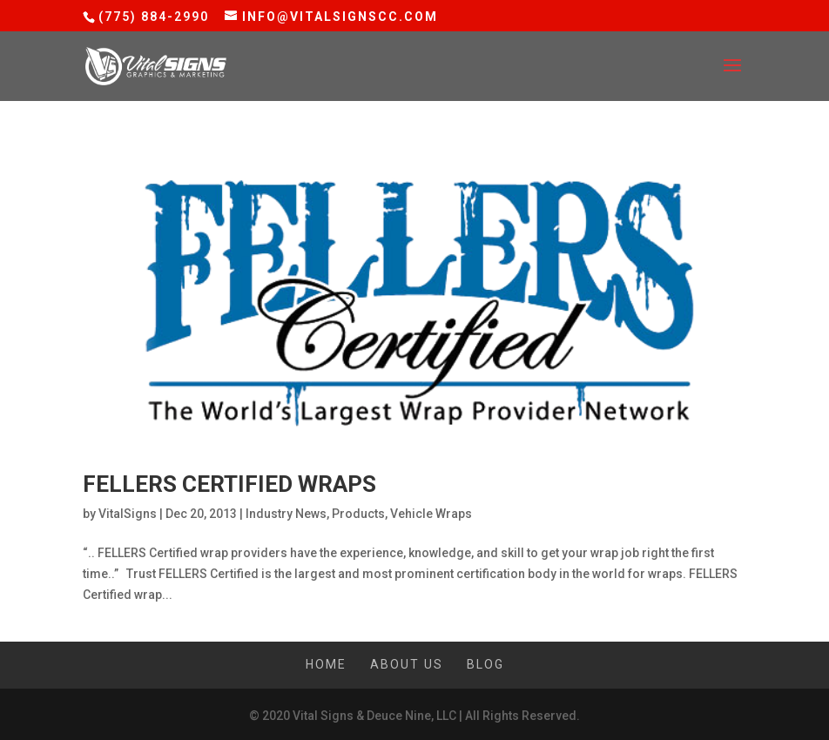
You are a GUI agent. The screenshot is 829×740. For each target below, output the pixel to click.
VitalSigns (127, 514)
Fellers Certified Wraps (229, 484)
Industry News (286, 514)
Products (358, 514)
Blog (485, 664)
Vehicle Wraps (431, 514)
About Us (406, 664)
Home (326, 664)
